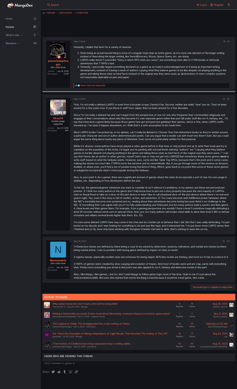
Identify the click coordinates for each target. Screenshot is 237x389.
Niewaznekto (58, 260)
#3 (228, 241)
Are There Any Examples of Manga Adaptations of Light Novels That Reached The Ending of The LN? (110, 333)
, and (92, 85)
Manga (84, 306)
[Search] (53, 5)
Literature (91, 346)
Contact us (85, 382)
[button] (22, 35)
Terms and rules (103, 382)
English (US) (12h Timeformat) (59, 382)
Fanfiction (91, 326)
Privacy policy (123, 382)
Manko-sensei (220, 306)
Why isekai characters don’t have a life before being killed (85, 303)
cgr (225, 336)
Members (11, 43)
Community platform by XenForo (208, 382)
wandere (57, 336)
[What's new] (228, 5)
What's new (12, 35)
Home (9, 18)
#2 (228, 99)
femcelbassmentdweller (64, 316)
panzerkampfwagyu (131, 29)
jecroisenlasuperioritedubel (214, 346)
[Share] (224, 41)
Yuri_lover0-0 (59, 306)
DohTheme (204, 384)
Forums (10, 27)
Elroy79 (58, 118)
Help (136, 382)
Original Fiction (98, 316)
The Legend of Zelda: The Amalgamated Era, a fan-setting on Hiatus (91, 323)
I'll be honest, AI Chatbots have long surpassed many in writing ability (91, 343)
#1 (228, 41)
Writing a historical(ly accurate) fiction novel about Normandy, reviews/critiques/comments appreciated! (111, 313)
